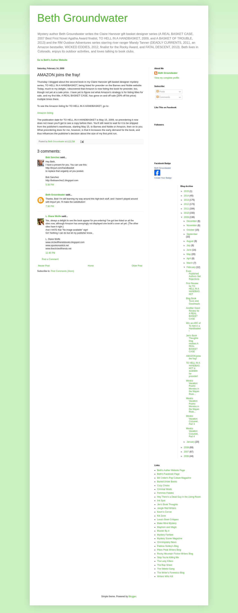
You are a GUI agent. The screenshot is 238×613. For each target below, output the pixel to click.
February (191, 267)
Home (91, 265)
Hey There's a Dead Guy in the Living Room (179, 497)
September (191, 234)
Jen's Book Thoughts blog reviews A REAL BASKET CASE (192, 343)
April (189, 258)
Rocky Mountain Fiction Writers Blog (175, 553)
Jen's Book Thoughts (167, 504)
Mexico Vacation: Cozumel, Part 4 (192, 432)
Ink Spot (161, 500)
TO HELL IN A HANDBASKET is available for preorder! (193, 370)
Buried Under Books (167, 481)
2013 (186, 200)
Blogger (132, 596)
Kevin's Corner (164, 512)
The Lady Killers (165, 561)
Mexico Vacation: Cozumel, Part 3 (192, 420)
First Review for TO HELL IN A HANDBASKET (193, 288)
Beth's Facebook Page (168, 474)
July (188, 245)
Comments (163, 97)
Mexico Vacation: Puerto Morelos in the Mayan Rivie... (192, 387)
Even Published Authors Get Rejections (193, 275)
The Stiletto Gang (165, 568)
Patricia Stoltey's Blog (168, 546)
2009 (186, 217)
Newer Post (44, 265)
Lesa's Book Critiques (168, 519)
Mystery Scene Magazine (169, 538)
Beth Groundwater (82, 18)
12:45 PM (50, 253)
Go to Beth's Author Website (52, 60)
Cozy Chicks (163, 485)
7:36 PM (50, 206)
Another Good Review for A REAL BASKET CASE (193, 313)
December (191, 221)
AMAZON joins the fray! (193, 357)
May (188, 254)
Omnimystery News (166, 542)
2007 (186, 451)
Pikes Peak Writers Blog (169, 550)
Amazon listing (45, 112)
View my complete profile (166, 78)
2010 (186, 213)
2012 (186, 204)
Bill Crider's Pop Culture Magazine (174, 478)
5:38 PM (50, 184)
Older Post (137, 265)
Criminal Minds (164, 489)
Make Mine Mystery (166, 523)
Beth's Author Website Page (171, 470)
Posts (160, 91)
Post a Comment (50, 259)
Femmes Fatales (165, 493)
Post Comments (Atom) (62, 271)
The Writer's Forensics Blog (170, 572)
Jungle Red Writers (166, 508)
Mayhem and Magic (167, 527)
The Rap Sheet (164, 565)
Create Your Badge (163, 178)
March (189, 263)
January (190, 442)
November (191, 225)
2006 (186, 456)
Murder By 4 (163, 531)
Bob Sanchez (53, 157)
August (190, 241)
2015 (186, 191)
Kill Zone (161, 516)
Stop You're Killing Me (168, 557)
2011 (186, 208)
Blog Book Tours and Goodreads (193, 301)
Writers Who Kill (165, 576)
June (189, 250)
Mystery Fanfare (165, 534)
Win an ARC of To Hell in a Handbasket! (193, 327)
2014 (186, 195)
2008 (186, 447)
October (190, 230)
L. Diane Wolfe (53, 216)
